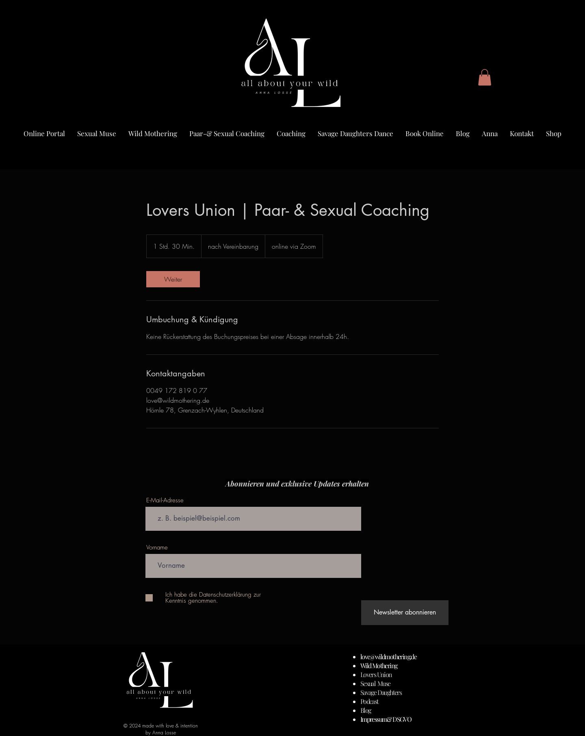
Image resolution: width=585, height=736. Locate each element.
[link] (173, 279)
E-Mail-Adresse (165, 500)
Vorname (157, 548)
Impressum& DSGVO (385, 719)
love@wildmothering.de (388, 656)
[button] (485, 77)
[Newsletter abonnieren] (404, 612)
